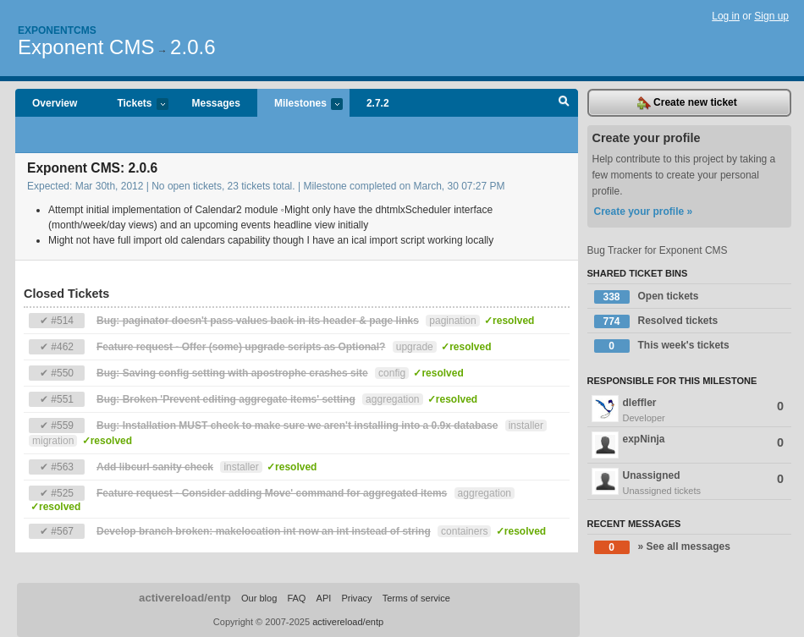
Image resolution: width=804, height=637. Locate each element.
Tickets (134, 104)
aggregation (392, 399)
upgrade (414, 347)
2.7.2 (377, 103)
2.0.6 (192, 47)
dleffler (690, 410)
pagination (452, 321)
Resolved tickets (656, 321)
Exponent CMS (86, 47)
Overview (54, 103)
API (324, 598)
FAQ (296, 598)
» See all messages (662, 547)
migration (53, 441)
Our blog (259, 598)
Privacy (356, 598)
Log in (726, 16)
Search (564, 103)
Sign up (771, 16)
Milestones (300, 104)
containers (464, 531)
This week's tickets (662, 346)
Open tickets (646, 297)
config (391, 373)
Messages (216, 103)
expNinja (688, 445)
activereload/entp (185, 597)
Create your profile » (643, 211)
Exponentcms (57, 30)
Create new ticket (687, 103)
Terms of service (416, 598)
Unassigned (690, 483)
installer (526, 425)
